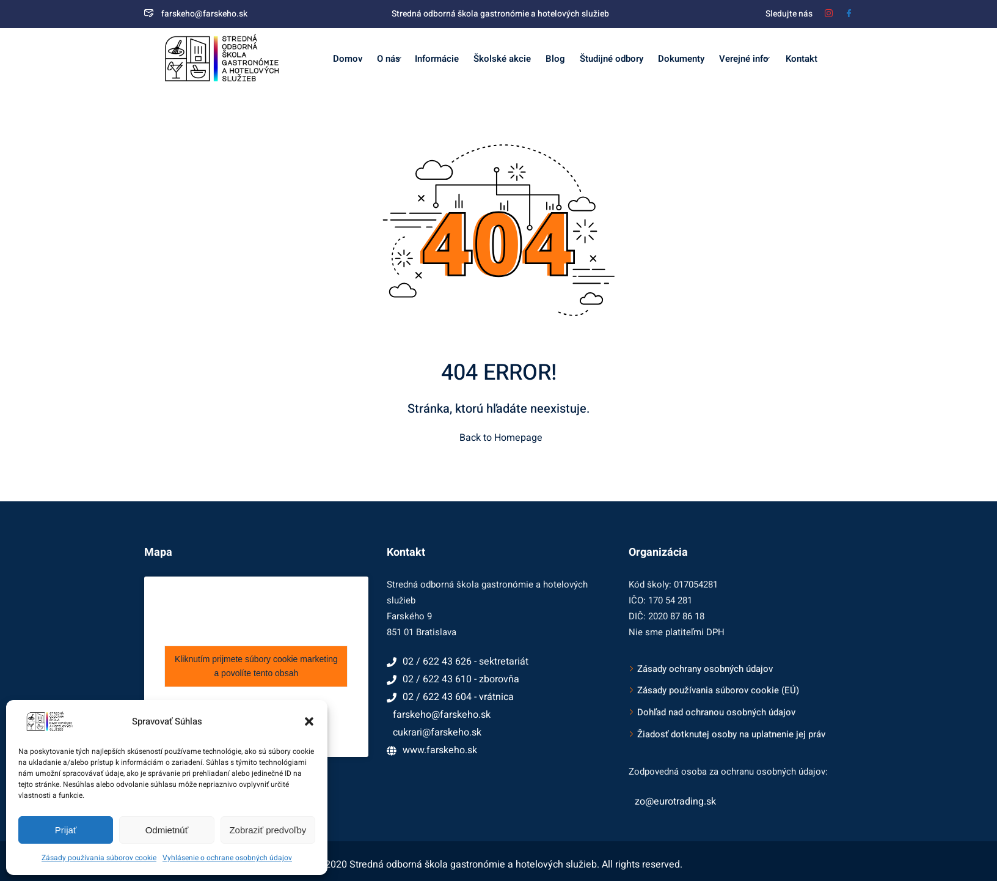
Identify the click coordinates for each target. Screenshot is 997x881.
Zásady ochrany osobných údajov (705, 669)
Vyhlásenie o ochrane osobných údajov (227, 857)
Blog (555, 58)
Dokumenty (681, 58)
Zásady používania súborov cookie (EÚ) (718, 690)
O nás (389, 58)
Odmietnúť (167, 830)
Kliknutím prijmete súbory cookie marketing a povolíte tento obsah (256, 666)
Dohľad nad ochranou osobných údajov (716, 712)
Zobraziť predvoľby (267, 830)
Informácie (437, 58)
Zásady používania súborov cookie (99, 857)
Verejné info (744, 58)
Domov (347, 58)
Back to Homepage (498, 437)
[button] (309, 721)
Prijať (66, 830)
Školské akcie (502, 58)
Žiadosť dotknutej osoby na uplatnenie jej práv (731, 734)
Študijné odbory (611, 58)
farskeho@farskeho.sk (195, 13)
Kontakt (800, 58)
